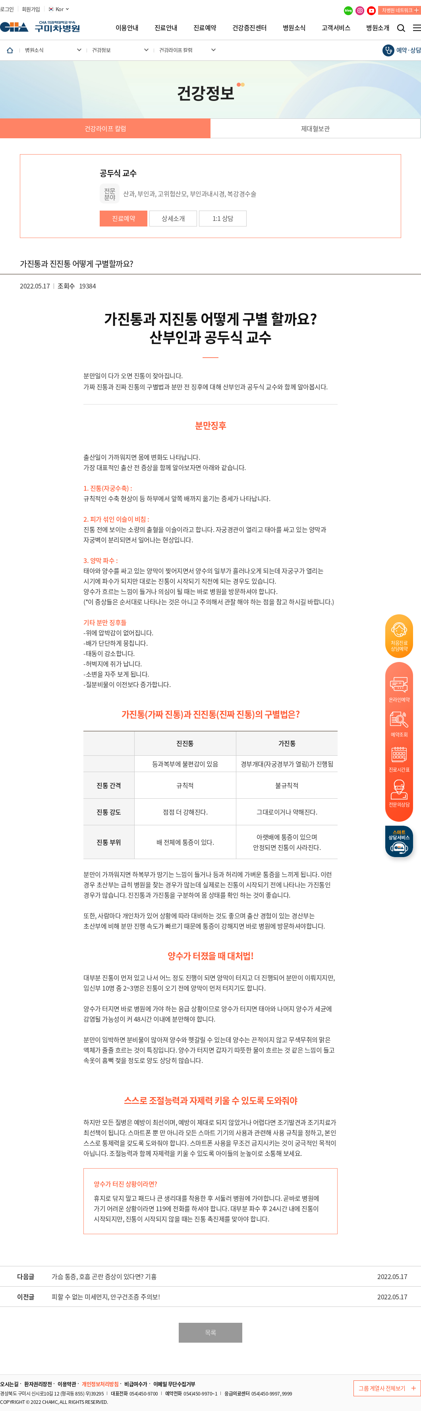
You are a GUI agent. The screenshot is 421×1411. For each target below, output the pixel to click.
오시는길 (9, 1384)
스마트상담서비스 (399, 841)
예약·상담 (408, 50)
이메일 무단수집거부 (174, 1384)
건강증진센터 (249, 27)
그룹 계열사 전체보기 (387, 1388)
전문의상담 (399, 804)
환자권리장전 (38, 1384)
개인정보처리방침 (100, 1384)
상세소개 (173, 218)
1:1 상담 (223, 218)
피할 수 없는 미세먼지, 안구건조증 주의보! (106, 1297)
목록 (210, 1332)
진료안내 (166, 27)
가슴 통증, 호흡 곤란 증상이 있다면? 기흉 (104, 1276)
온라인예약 (399, 699)
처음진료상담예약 (399, 645)
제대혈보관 (315, 128)
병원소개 (377, 27)
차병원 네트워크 (397, 10)
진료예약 (204, 27)
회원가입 (31, 9)
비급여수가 (135, 1384)
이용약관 (67, 1384)
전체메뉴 (417, 28)
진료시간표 (399, 769)
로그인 (7, 9)
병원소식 (294, 27)
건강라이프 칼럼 (105, 128)
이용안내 (127, 27)
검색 (401, 28)
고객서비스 (336, 27)
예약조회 (399, 734)
